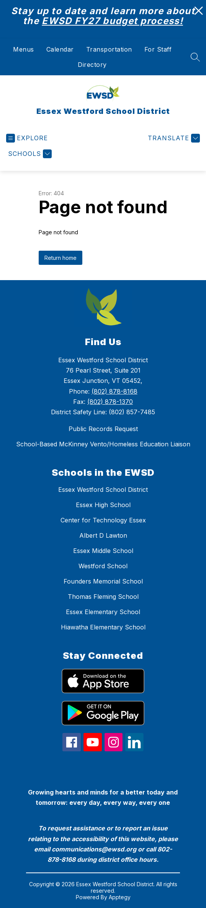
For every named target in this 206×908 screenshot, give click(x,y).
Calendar (60, 49)
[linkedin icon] (134, 749)
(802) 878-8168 (114, 391)
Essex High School (103, 505)
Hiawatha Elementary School (103, 627)
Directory (92, 64)
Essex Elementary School (103, 612)
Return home (60, 258)
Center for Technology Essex (103, 520)
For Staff (158, 49)
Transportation (109, 49)
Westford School (103, 566)
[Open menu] (27, 138)
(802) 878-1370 (110, 401)
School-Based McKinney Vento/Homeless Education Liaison (103, 444)
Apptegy (120, 897)
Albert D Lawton (103, 535)
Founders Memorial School (103, 581)
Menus (23, 49)
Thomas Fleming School (103, 596)
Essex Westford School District (103, 489)
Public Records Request (103, 429)
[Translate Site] (173, 138)
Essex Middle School (103, 551)
